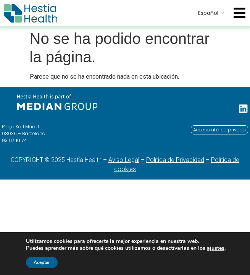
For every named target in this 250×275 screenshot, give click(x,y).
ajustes (215, 248)
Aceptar (42, 262)
